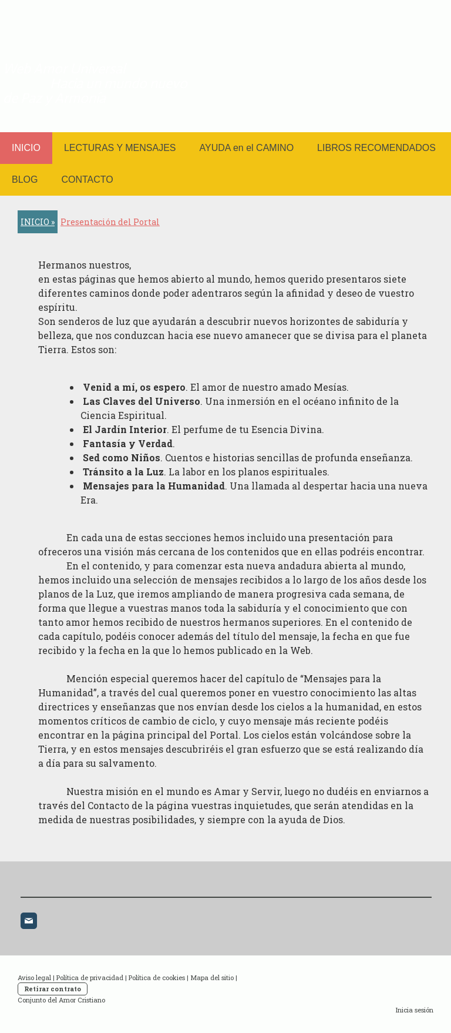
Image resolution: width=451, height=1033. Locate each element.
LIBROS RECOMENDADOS (376, 148)
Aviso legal (34, 977)
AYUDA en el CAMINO (246, 148)
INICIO (26, 148)
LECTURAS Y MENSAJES (120, 148)
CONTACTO (87, 180)
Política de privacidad (89, 977)
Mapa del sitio (212, 977)
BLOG (25, 180)
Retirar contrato (52, 988)
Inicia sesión (414, 1009)
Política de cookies (157, 977)
